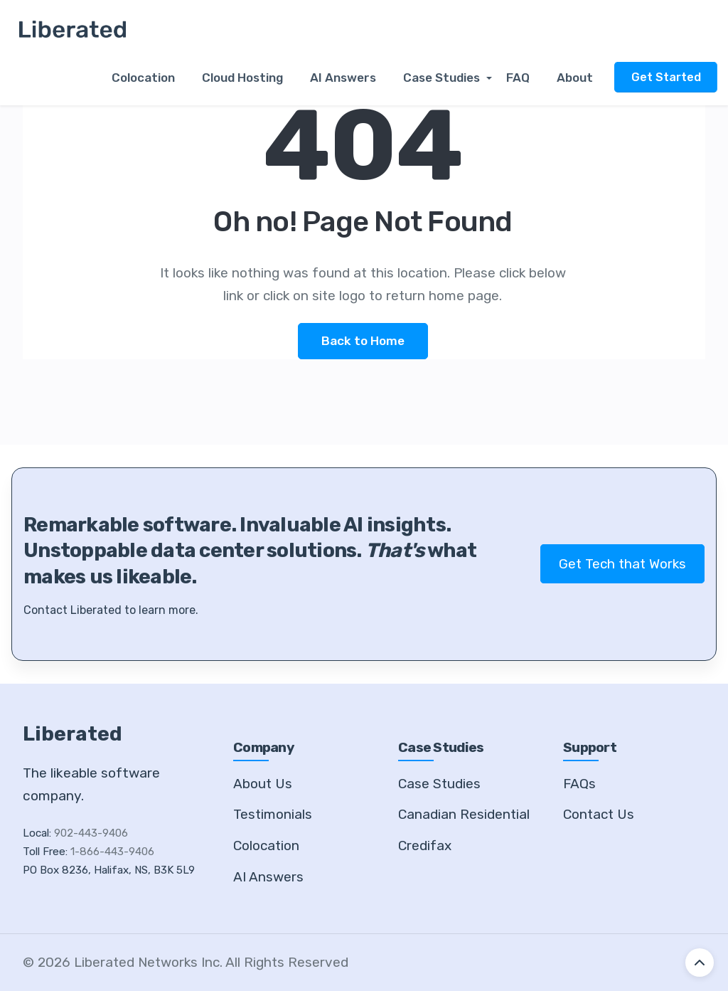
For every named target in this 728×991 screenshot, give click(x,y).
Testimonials (272, 815)
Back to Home (363, 341)
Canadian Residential (464, 815)
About (575, 78)
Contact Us (598, 815)
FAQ (520, 78)
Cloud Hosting (249, 78)
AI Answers (348, 78)
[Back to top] (699, 962)
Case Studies (445, 78)
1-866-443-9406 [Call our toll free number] (112, 852)
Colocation (152, 78)
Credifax (424, 845)
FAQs (579, 783)
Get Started (665, 77)
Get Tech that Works (622, 564)
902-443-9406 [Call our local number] (91, 833)
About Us (262, 783)
